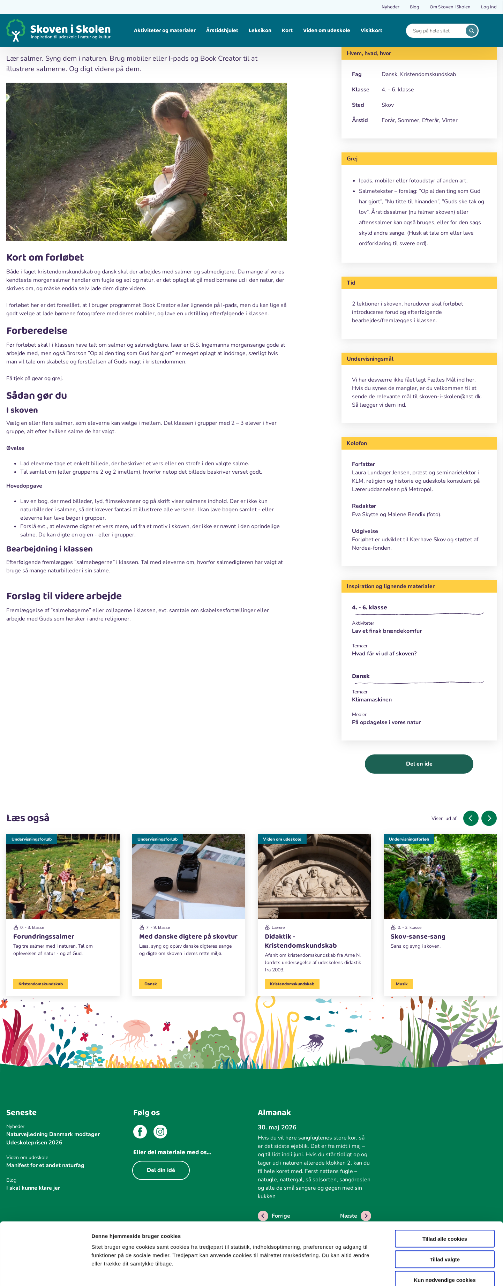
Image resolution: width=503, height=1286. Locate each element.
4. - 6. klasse (369, 607)
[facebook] (140, 1133)
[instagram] (160, 1133)
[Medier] (419, 714)
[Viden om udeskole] (314, 906)
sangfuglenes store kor (327, 1138)
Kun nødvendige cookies (445, 1241)
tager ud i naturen (280, 1163)
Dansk (361, 676)
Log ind (489, 7)
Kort (287, 30)
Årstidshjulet (222, 30)
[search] (472, 31)
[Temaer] (419, 645)
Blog (414, 7)
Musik (402, 984)
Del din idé (161, 1170)
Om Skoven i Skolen (450, 7)
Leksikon (260, 30)
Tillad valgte (445, 1221)
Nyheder (390, 7)
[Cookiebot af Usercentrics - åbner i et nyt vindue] (45, 1272)
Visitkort (371, 30)
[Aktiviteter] (419, 623)
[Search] (437, 31)
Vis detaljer (362, 1272)
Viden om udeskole (326, 30)
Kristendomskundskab (40, 984)
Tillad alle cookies (444, 1200)
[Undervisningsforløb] (63, 898)
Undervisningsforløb (32, 839)
